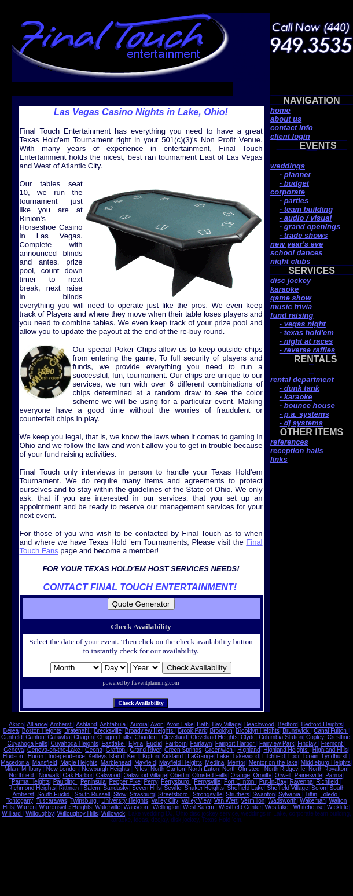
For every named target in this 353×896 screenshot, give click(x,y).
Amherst (61, 724)
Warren (26, 807)
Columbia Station (281, 737)
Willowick (113, 813)
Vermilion (252, 801)
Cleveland (174, 737)
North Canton (167, 769)
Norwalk (49, 775)
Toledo (329, 794)
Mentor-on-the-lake (273, 762)
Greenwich (219, 750)
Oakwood (108, 775)
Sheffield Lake (245, 788)
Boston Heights (41, 731)
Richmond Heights (32, 788)
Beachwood (259, 724)
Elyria (135, 743)
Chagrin (83, 737)
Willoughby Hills (77, 813)
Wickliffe (337, 807)
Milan (11, 769)
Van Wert (226, 801)
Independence (66, 756)
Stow (119, 794)
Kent (133, 756)
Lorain (310, 756)
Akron (16, 724)
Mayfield (145, 762)
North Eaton (203, 769)
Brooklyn (221, 731)
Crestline (339, 737)
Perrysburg (176, 782)
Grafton (116, 750)
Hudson (13, 756)
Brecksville (108, 731)
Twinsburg (84, 801)
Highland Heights (286, 750)
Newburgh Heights (106, 769)
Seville (172, 788)
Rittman (69, 788)
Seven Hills (146, 788)
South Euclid (54, 794)
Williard (12, 813)
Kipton (150, 756)
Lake (222, 756)
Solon (318, 788)
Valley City (164, 801)
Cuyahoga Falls (27, 743)
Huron (36, 756)
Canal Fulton (331, 731)
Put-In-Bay (272, 782)
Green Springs (182, 750)
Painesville (308, 775)
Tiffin (311, 794)
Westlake (277, 807)
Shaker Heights (204, 788)
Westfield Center (240, 807)
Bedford (288, 724)
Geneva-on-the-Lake (54, 750)
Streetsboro (173, 794)
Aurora (139, 724)
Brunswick (296, 731)
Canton (34, 737)
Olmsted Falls (209, 775)
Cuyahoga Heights (74, 743)
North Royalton (327, 769)
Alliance (37, 724)
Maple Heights (78, 762)
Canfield (12, 737)
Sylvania (290, 794)
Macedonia (15, 762)
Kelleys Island (106, 756)
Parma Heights (31, 782)
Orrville (262, 775)
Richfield (328, 782)
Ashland (86, 724)
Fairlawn (201, 743)
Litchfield (273, 756)
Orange (240, 775)
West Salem (199, 807)
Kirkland (173, 756)
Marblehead (116, 762)
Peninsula (93, 782)
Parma (333, 775)
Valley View (196, 801)
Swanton (263, 794)
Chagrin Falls (114, 737)
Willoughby (39, 813)
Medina (215, 762)
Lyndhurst (335, 756)
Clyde (248, 737)
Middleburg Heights (326, 762)
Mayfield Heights (180, 762)
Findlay (307, 743)
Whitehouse (308, 807)
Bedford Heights (322, 724)
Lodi (293, 756)
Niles (140, 769)
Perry (151, 782)
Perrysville (207, 782)
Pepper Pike (124, 782)
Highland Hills (330, 750)
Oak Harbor (77, 775)
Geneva (13, 750)
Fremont (332, 743)
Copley (315, 737)
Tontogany (19, 801)
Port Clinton (240, 782)
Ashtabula (113, 724)
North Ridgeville (285, 769)
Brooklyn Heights (258, 731)
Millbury (32, 769)
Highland (248, 750)
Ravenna (301, 782)
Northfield (22, 775)
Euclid (154, 743)
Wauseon (137, 807)
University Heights (124, 801)
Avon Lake (180, 724)
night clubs (290, 261)
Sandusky (115, 788)
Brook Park (192, 731)
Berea (11, 731)
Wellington (166, 807)
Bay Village (226, 724)
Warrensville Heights (65, 807)
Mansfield (44, 762)
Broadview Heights (150, 731)
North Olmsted (241, 769)
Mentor (236, 762)
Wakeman (313, 801)
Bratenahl (77, 731)
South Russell (93, 794)
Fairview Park (277, 743)
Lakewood (246, 756)
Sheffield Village (287, 788)
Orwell (283, 775)
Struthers (237, 794)
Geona (93, 750)
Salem (91, 788)
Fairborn (176, 743)
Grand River (145, 750)
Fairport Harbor (235, 743)
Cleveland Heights (213, 737)
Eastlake (113, 743)
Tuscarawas (51, 801)
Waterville (107, 807)
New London (62, 769)
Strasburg (142, 794)
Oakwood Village (145, 775)
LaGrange (200, 756)
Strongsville (208, 794)
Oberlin (179, 775)
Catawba (58, 737)
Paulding (65, 782)
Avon (157, 724)
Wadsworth (282, 801)
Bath (203, 724)
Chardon (146, 737)
